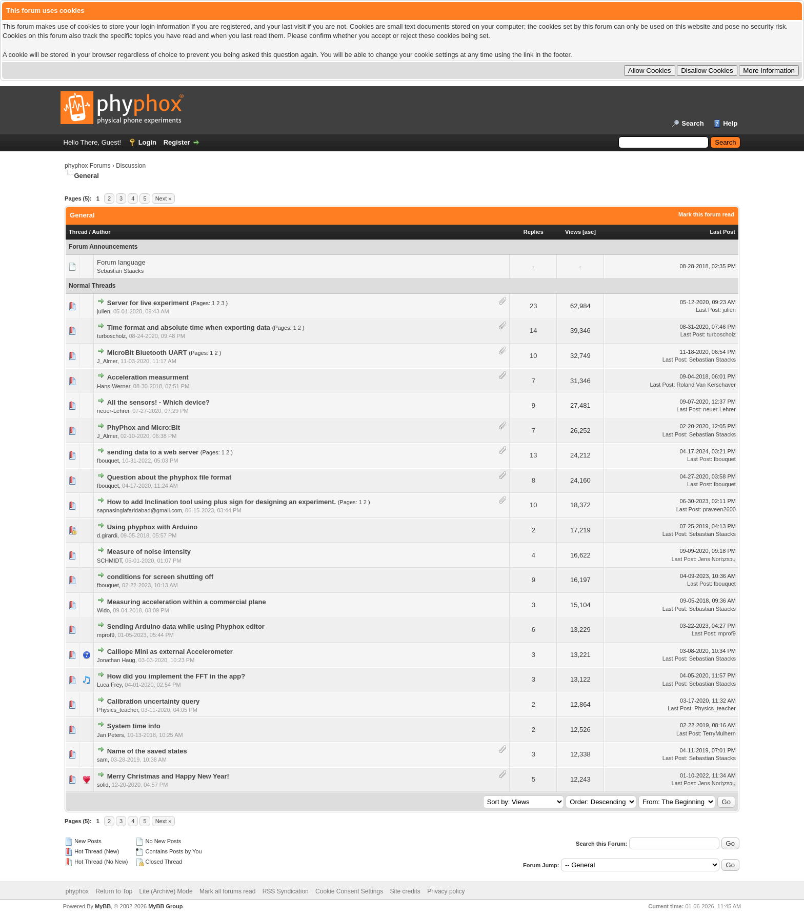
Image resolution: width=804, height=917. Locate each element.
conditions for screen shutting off (160, 577)
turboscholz (111, 336)
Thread (78, 232)
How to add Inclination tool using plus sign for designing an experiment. (221, 502)
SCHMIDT (109, 560)
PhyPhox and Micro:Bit (143, 427)
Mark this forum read (706, 214)
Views (573, 232)
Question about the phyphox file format (169, 477)
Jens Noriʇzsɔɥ (716, 559)
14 (533, 330)
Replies (534, 232)
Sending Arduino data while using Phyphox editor (186, 626)
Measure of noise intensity (149, 551)
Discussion (131, 165)
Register (177, 142)
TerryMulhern (719, 733)
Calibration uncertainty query (153, 701)
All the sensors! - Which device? (158, 402)
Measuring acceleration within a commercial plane (186, 602)
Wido (103, 610)
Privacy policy (446, 891)
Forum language (121, 262)
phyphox (77, 891)
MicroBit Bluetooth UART (147, 352)
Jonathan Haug (116, 660)
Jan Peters (110, 735)
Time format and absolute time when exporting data (188, 327)
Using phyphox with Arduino (152, 527)
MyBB (103, 906)
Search (692, 123)
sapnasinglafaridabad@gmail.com (139, 510)
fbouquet (108, 460)
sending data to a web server (152, 452)
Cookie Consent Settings (349, 891)
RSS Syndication (286, 891)
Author (101, 232)
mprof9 (105, 635)
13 (533, 455)
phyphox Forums (87, 165)
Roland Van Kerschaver (706, 385)
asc (589, 232)
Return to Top (113, 891)
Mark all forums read (227, 891)
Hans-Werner (113, 386)
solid (103, 785)
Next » (163, 198)
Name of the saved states (147, 751)
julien (103, 311)
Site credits (405, 891)
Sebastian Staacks (120, 271)
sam (102, 759)
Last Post (722, 232)
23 (533, 306)
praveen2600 (719, 509)
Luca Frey (109, 685)
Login (147, 142)
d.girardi (107, 535)
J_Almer (107, 361)
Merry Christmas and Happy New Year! (168, 776)
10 (533, 356)
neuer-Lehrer (113, 411)
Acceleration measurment (148, 377)
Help (730, 123)
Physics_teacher (117, 710)
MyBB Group (165, 906)
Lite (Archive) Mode (166, 891)
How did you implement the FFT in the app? (176, 676)
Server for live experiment (148, 303)
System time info (133, 726)
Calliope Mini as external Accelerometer (170, 651)
